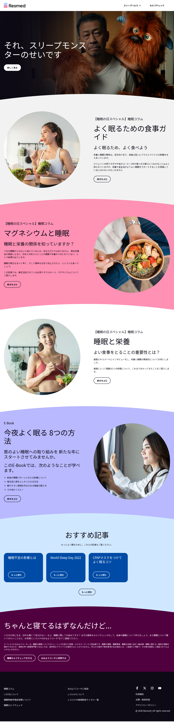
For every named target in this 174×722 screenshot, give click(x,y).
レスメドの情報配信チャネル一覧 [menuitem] (83, 700)
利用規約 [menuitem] (140, 694)
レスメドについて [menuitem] (76, 694)
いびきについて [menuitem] (11, 694)
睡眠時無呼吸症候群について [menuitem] (17, 700)
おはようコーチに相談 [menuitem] (78, 689)
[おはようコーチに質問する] (54, 658)
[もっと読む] (16, 575)
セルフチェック (157, 5)
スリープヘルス (131, 5)
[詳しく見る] (12, 67)
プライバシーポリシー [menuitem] (146, 705)
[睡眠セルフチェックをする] (20, 658)
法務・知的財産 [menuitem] (143, 700)
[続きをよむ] (102, 179)
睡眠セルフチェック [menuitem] (13, 705)
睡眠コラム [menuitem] (9, 689)
